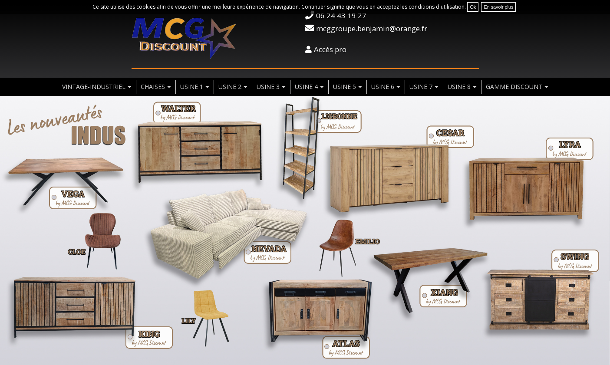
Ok (473, 7)
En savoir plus (498, 7)
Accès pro (330, 49)
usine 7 (420, 86)
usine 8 (459, 86)
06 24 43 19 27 (341, 15)
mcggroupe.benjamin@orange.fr (371, 28)
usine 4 (306, 86)
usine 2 (229, 86)
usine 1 (191, 86)
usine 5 (344, 86)
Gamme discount (514, 86)
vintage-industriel (93, 86)
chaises (153, 86)
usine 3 (268, 86)
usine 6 (382, 86)
